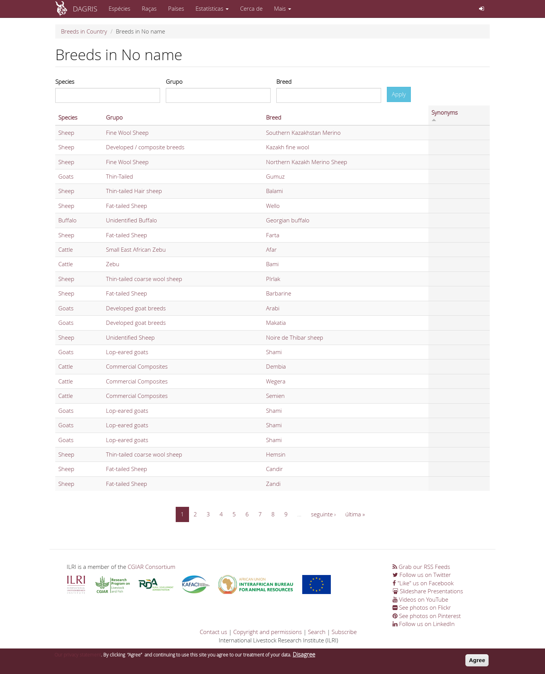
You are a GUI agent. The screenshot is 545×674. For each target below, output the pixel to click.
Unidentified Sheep (130, 337)
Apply (399, 94)
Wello (273, 205)
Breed (284, 81)
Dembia (276, 366)
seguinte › (323, 514)
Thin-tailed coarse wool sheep (144, 279)
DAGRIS (85, 8)
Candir (274, 469)
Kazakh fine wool (287, 147)
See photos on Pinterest (427, 616)
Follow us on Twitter (422, 574)
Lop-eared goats (127, 352)
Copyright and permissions (267, 632)
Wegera (275, 381)
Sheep (66, 132)
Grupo (174, 81)
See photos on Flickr (422, 607)
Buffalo (67, 220)
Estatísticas (212, 8)
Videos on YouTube (420, 599)
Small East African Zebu (136, 249)
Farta (272, 235)
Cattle (65, 249)
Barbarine (278, 293)
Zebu (112, 264)
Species (64, 81)
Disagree (304, 654)
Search (316, 632)
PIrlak (273, 279)
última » (355, 514)
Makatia (276, 322)
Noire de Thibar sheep (294, 337)
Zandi (273, 483)
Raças (149, 8)
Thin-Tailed (119, 176)
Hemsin (275, 454)
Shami (274, 352)
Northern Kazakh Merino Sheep (306, 162)
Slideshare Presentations (428, 591)
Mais (282, 8)
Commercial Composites (137, 366)
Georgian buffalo (287, 220)
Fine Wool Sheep (127, 132)
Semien (275, 395)
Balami (274, 191)
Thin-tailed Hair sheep (134, 191)
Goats (66, 176)
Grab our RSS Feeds (421, 566)
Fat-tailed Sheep (126, 205)
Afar (271, 249)
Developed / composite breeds (145, 147)
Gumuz (275, 176)
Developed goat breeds (136, 308)
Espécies (119, 8)
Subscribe (344, 632)
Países (176, 8)
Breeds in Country (84, 31)
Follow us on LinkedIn (424, 624)
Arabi (272, 308)
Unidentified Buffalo (131, 220)
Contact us (213, 632)
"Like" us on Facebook (423, 583)
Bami (272, 264)
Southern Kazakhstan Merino (303, 132)
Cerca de (251, 8)
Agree (477, 660)
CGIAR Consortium (151, 566)
